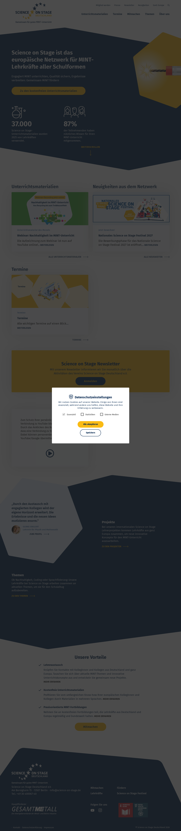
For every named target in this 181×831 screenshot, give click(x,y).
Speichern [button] (90, 433)
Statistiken (90, 414)
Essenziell (71, 414)
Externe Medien (112, 414)
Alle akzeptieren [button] (90, 424)
